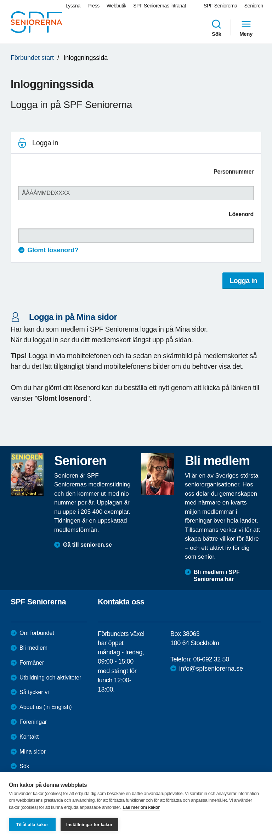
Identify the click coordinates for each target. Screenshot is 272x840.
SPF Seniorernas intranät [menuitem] (159, 6)
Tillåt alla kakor (32, 824)
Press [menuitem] (93, 6)
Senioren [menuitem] (253, 6)
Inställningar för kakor (89, 824)
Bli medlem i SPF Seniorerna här (217, 575)
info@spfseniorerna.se (211, 668)
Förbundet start (32, 58)
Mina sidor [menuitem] (32, 752)
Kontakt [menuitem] (29, 737)
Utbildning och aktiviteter (50, 678)
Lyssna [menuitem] (73, 6)
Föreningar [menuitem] (33, 722)
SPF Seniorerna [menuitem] (220, 6)
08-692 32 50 (211, 659)
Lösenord (241, 214)
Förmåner (31, 663)
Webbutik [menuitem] (116, 6)
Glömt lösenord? (52, 250)
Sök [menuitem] (216, 27)
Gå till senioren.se (87, 545)
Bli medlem (33, 648)
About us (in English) (45, 707)
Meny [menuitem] (246, 27)
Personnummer (234, 172)
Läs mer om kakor (141, 807)
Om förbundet (36, 633)
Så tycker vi (34, 692)
